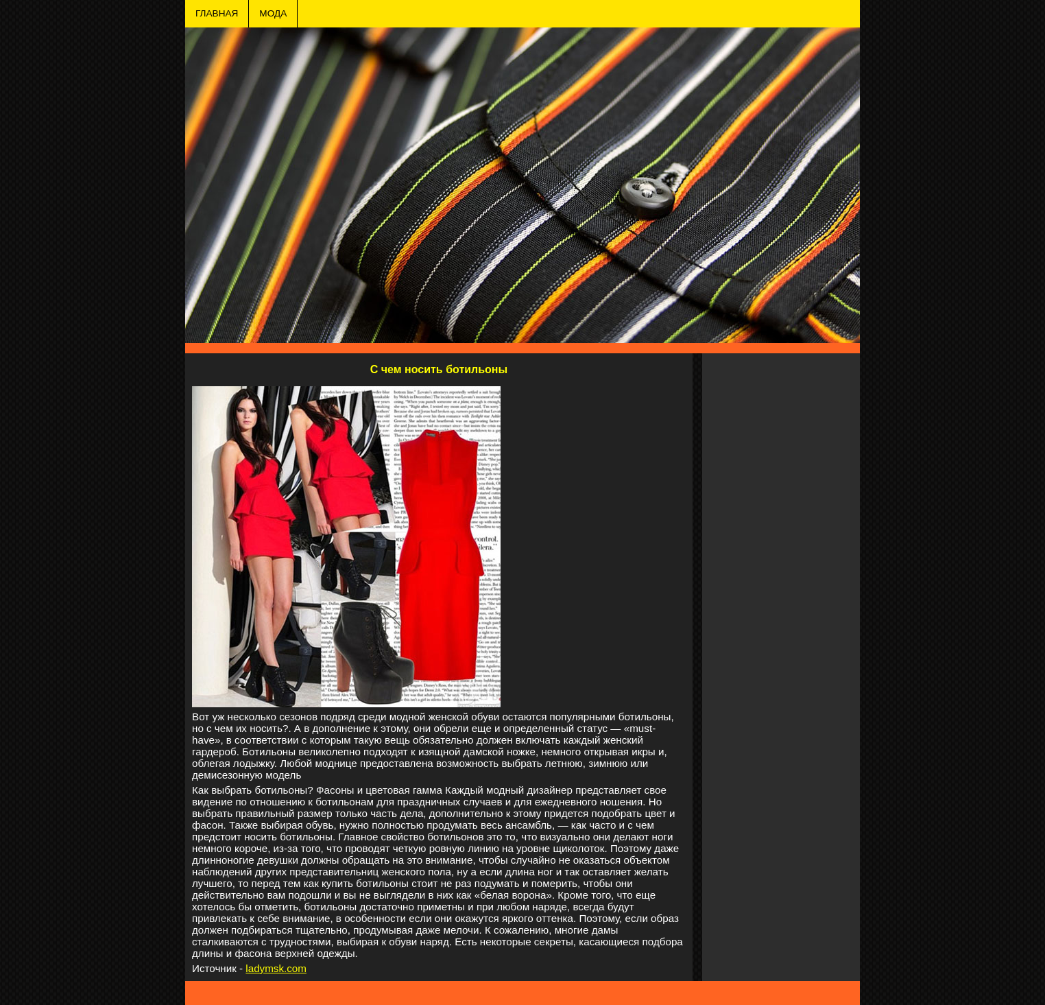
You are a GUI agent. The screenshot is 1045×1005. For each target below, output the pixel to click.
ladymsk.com (276, 968)
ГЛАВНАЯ (216, 13)
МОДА (273, 13)
